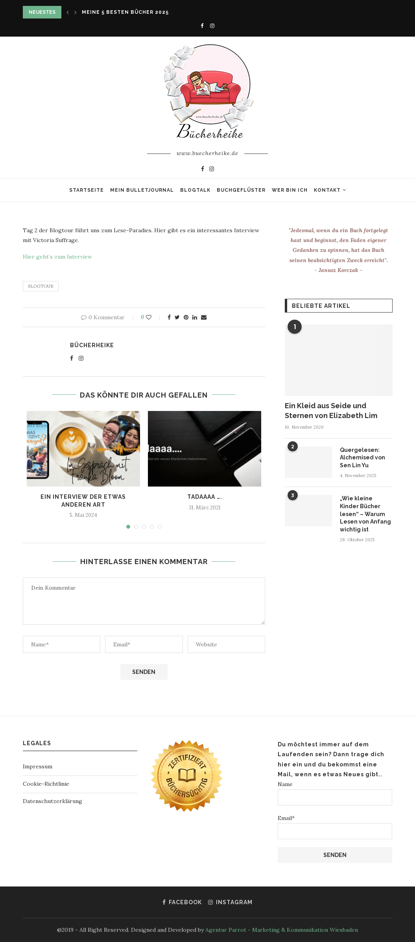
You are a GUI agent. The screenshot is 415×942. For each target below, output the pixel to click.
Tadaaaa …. (204, 497)
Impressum (37, 766)
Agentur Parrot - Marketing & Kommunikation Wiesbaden (281, 929)
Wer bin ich (290, 190)
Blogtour (40, 286)
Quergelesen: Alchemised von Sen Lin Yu (362, 457)
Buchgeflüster (241, 190)
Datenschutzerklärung (52, 801)
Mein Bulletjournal (142, 190)
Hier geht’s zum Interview (57, 256)
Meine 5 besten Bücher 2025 (125, 12)
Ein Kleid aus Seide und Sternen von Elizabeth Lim (331, 411)
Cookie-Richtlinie (46, 783)
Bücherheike (92, 345)
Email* (335, 826)
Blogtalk (195, 190)
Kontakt (327, 190)
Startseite (86, 190)
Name (335, 793)
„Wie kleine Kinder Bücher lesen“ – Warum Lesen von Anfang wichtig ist (365, 513)
